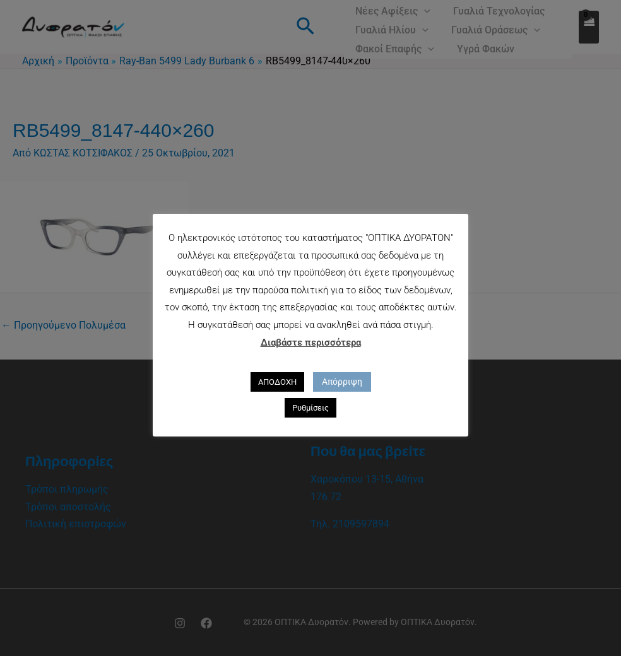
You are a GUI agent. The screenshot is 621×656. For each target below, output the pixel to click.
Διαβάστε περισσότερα (311, 342)
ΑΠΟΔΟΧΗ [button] (277, 382)
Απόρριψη (342, 382)
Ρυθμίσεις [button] (310, 408)
